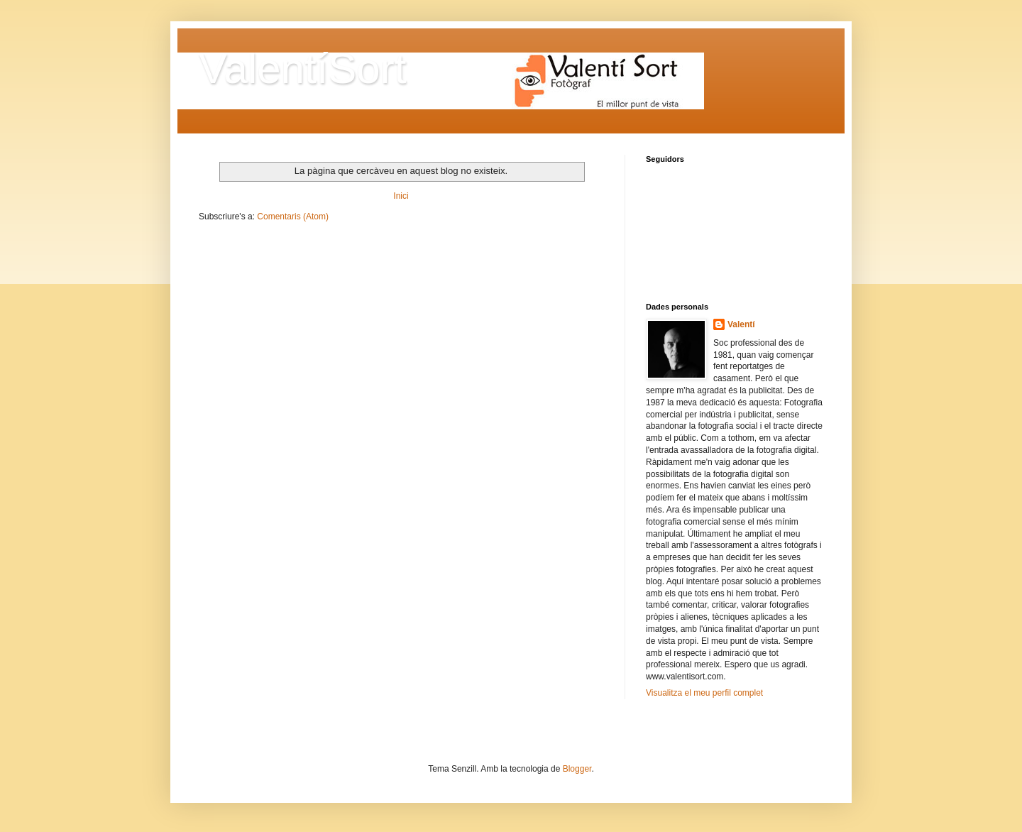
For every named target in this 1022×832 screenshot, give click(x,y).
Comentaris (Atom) (293, 216)
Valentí (741, 324)
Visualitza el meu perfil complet (704, 693)
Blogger (577, 769)
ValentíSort (302, 68)
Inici (400, 196)
